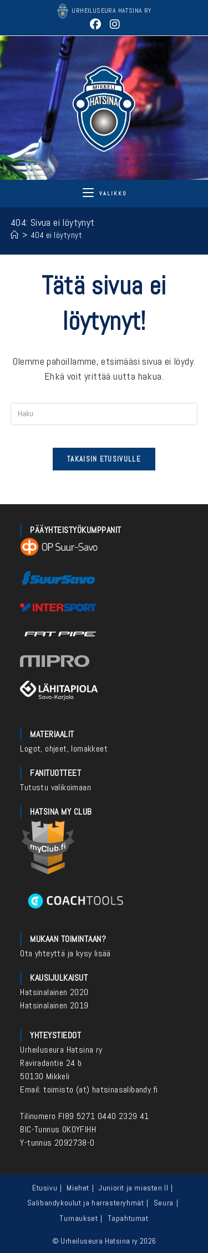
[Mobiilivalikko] (105, 193)
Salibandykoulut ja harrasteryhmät (85, 1203)
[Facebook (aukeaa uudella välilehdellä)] (95, 24)
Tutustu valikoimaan (55, 787)
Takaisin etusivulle (104, 459)
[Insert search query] (104, 414)
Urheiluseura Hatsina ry (61, 1049)
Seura (164, 1203)
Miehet (78, 1188)
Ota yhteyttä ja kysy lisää (65, 953)
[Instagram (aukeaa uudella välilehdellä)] (113, 24)
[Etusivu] (15, 235)
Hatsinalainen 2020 (54, 992)
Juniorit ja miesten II (133, 1188)
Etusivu (44, 1188)
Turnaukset (78, 1218)
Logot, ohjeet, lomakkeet (64, 748)
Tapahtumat (128, 1218)
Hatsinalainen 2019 (54, 1005)
